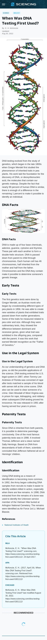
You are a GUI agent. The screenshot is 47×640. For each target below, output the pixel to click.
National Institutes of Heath (17, 525)
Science (6, 13)
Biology (17, 13)
